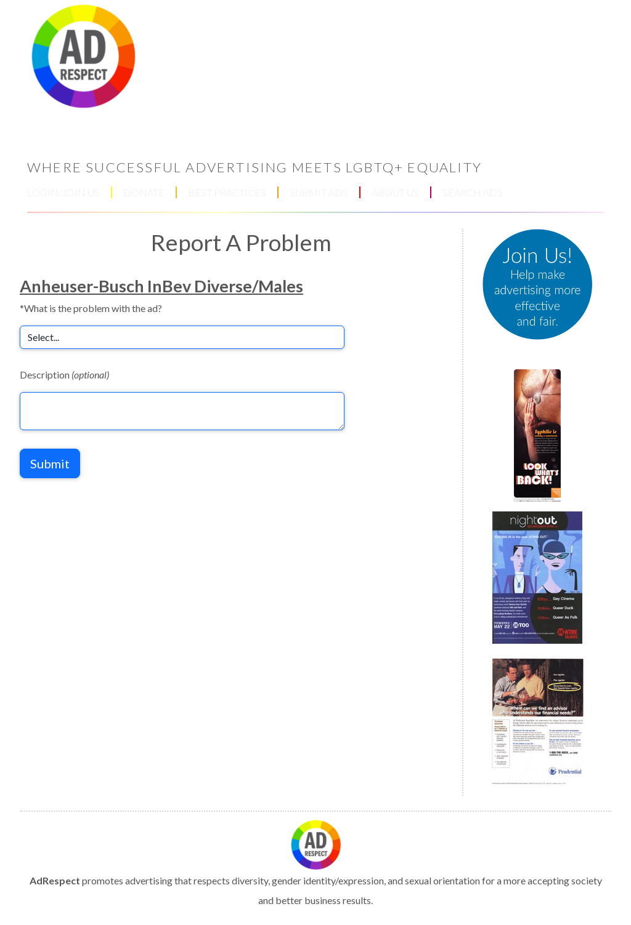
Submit (50, 463)
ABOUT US (395, 192)
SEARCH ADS (472, 192)
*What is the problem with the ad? (91, 308)
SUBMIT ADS (319, 192)
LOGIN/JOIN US (63, 192)
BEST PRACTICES (227, 192)
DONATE (144, 192)
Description (64, 374)
